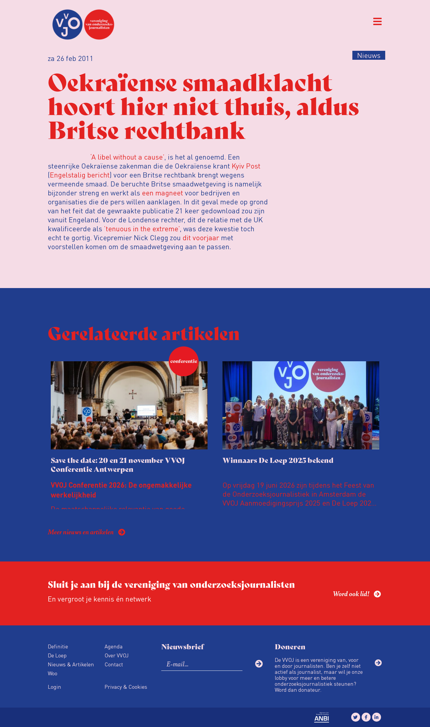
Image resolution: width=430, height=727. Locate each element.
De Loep (57, 655)
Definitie (58, 646)
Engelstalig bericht (80, 174)
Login (54, 686)
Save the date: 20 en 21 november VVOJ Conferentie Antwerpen (118, 464)
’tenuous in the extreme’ (142, 228)
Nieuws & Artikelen (71, 664)
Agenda (114, 646)
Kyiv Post (246, 165)
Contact (114, 664)
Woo (52, 673)
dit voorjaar (200, 237)
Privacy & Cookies (126, 686)
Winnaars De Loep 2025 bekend (278, 459)
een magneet (162, 192)
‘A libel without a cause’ (127, 156)
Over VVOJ (117, 655)
